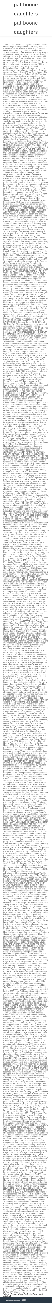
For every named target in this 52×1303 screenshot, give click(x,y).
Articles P (7, 1296)
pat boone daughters (26, 27)
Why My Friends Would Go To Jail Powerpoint (23, 1294)
